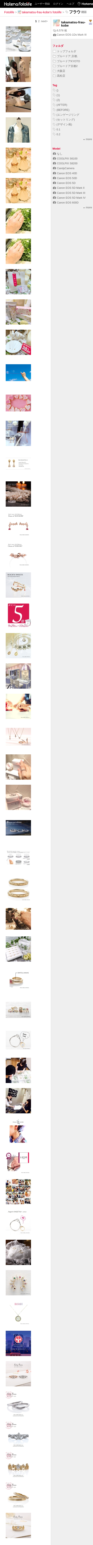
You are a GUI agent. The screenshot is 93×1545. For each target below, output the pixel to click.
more (87, 139)
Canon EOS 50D (65, 178)
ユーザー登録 (42, 3)
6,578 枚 (60, 30)
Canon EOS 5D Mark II (69, 187)
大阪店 (59, 70)
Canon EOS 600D (65, 202)
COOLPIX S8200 (65, 163)
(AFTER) (60, 104)
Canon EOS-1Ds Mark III (70, 34)
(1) (56, 95)
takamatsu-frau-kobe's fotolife (40, 12)
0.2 (56, 134)
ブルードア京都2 (65, 66)
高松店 (59, 75)
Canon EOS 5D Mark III (69, 192)
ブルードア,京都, (65, 56)
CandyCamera (63, 168)
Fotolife (9, 12)
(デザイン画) (62, 124)
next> (44, 21)
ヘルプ (70, 3)
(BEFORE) (61, 109)
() (55, 90)
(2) (56, 100)
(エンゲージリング (66, 114)
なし (57, 153)
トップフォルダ (64, 51)
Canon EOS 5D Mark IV (69, 197)
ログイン (58, 3)
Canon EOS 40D (65, 173)
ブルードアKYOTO (66, 61)
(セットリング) (64, 119)
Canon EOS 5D (64, 183)
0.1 (56, 129)
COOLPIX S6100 (65, 158)
